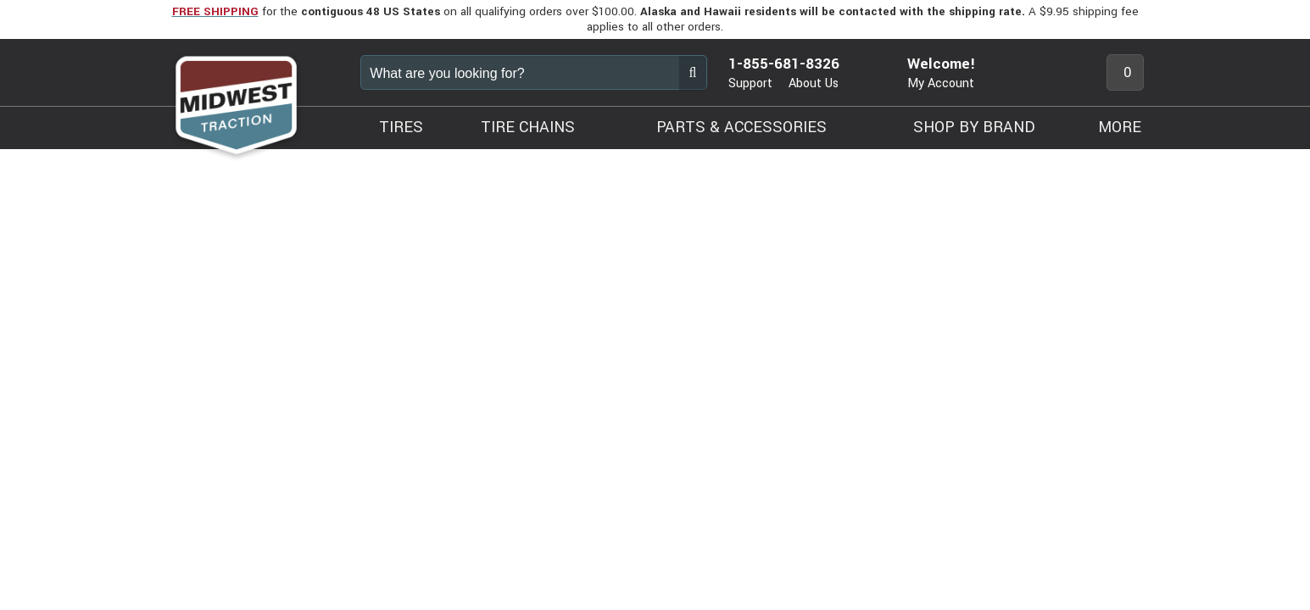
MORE (1119, 127)
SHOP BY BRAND (974, 127)
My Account (940, 83)
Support (750, 83)
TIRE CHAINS (528, 127)
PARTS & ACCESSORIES (741, 127)
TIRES (401, 127)
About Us (814, 83)
